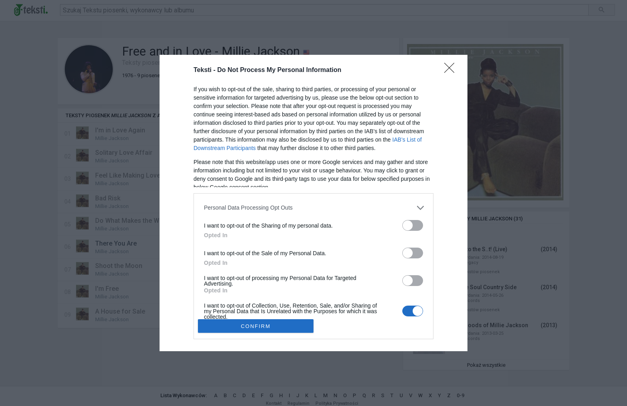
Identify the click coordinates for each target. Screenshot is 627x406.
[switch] (412, 225)
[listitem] (313, 208)
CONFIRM (256, 326)
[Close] (451, 70)
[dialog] (313, 203)
